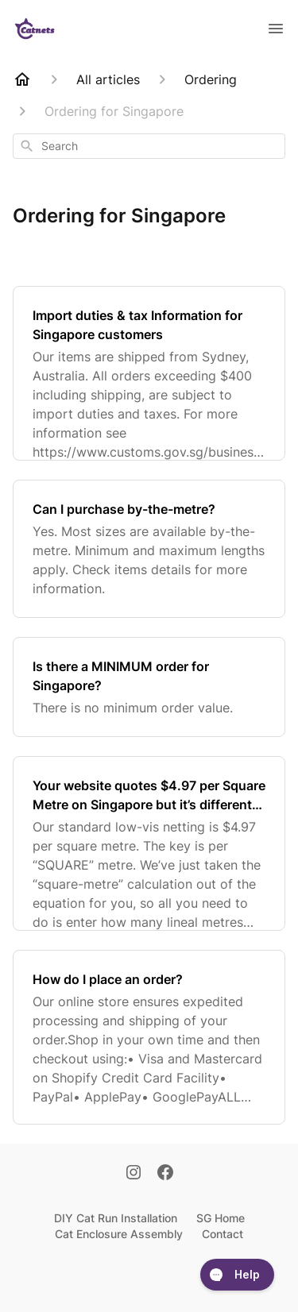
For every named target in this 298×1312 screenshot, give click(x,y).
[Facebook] (165, 1174)
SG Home (220, 1218)
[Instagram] (133, 1174)
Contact (222, 1234)
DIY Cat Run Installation (115, 1218)
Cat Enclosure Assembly (119, 1234)
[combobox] (149, 146)
